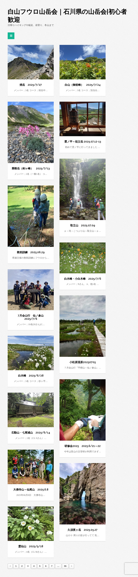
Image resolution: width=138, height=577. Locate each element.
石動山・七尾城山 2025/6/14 (30, 432)
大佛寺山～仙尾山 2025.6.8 (30, 489)
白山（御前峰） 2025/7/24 (83, 84)
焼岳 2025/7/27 (31, 84)
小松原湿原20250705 (82, 362)
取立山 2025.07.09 (82, 225)
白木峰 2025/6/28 (31, 375)
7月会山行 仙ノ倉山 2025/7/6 (32, 317)
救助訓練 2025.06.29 (31, 252)
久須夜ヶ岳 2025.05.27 (83, 529)
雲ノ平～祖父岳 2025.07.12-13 (82, 141)
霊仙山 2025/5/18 (30, 546)
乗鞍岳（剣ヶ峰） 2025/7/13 (31, 168)
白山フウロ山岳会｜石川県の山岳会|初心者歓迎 (67, 15)
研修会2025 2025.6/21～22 (82, 446)
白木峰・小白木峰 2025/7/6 (82, 278)
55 (65, 566)
